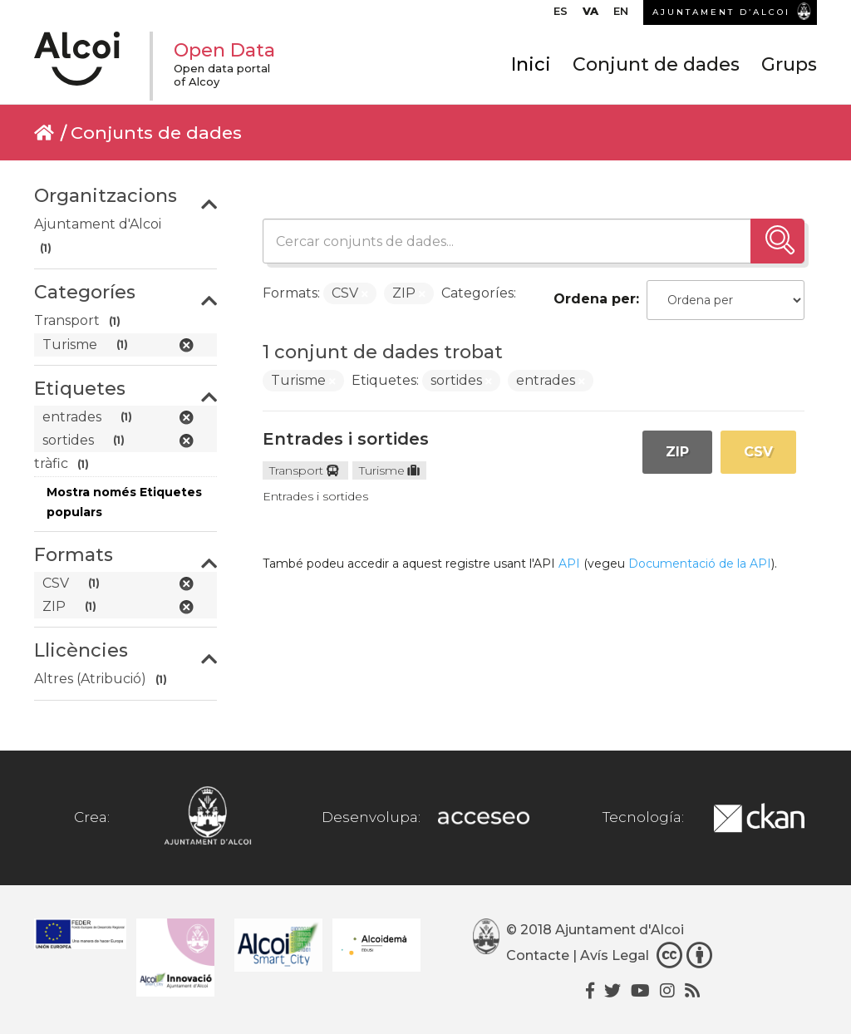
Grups (789, 64)
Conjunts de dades (156, 132)
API (569, 563)
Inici (531, 64)
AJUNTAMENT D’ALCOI (721, 12)
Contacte (537, 956)
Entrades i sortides (346, 439)
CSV (758, 452)
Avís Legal (614, 956)
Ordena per (594, 299)
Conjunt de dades (656, 64)
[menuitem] (560, 14)
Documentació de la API (699, 563)
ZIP (677, 452)
